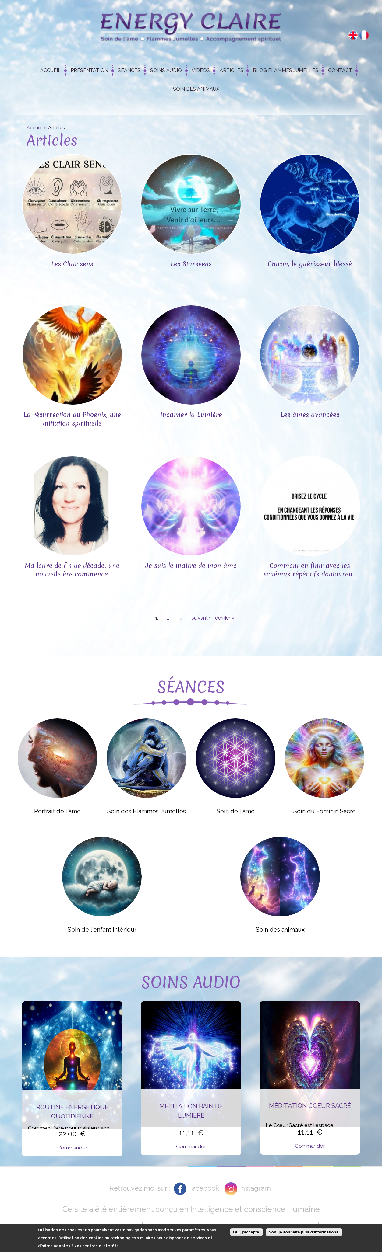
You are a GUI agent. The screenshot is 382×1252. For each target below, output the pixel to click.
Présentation (89, 70)
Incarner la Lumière (191, 414)
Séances (129, 70)
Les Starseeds (191, 263)
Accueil (50, 70)
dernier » (224, 618)
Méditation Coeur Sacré (310, 1105)
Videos (201, 70)
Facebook (203, 1188)
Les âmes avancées (310, 414)
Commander (72, 1148)
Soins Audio (166, 70)
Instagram (255, 1188)
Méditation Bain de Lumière (191, 1111)
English (353, 35)
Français (364, 35)
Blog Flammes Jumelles (285, 70)
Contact (340, 70)
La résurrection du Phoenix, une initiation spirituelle (72, 419)
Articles (231, 70)
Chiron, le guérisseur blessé (310, 263)
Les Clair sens (72, 263)
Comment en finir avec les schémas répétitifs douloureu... (310, 570)
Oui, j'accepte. (246, 1232)
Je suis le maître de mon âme (191, 565)
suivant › (201, 618)
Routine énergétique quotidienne (72, 1112)
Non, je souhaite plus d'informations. (303, 1232)
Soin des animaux (196, 89)
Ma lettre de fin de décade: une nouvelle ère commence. (72, 570)
